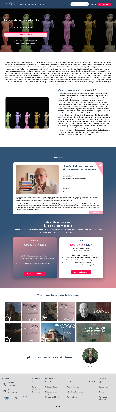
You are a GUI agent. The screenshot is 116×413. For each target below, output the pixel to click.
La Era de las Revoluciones (76, 392)
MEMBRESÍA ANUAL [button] (81, 272)
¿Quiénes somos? (105, 382)
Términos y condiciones (103, 393)
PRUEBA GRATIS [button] (104, 4)
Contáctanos (103, 387)
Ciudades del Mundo (52, 397)
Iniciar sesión (36, 382)
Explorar (23, 4)
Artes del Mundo (93, 382)
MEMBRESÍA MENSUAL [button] (34, 274)
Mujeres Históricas (73, 387)
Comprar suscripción (36, 388)
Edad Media (70, 382)
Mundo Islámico (50, 382)
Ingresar (93, 4)
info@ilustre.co (13, 393)
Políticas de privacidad (103, 398)
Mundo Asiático (72, 397)
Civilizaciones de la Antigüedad (51, 393)
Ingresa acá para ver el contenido (26, 43)
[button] (104, 4)
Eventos (41, 4)
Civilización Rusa (51, 387)
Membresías (32, 4)
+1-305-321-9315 (13, 386)
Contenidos (36, 392)
